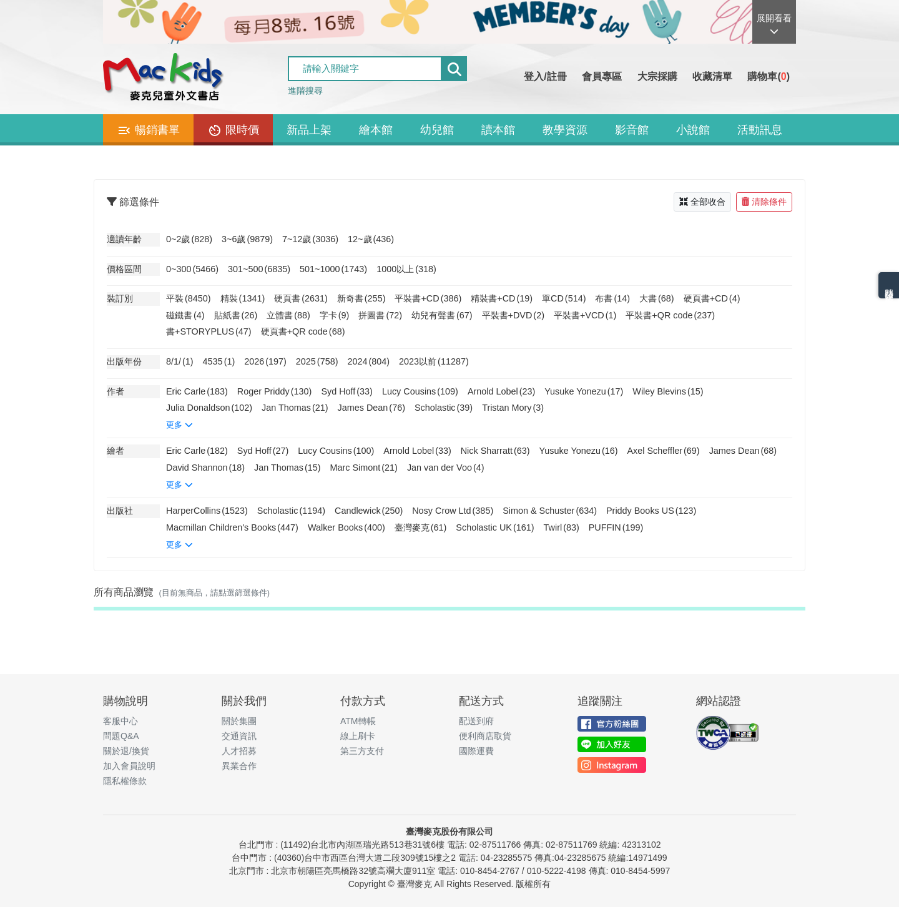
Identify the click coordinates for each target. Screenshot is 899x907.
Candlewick (369, 511)
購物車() (768, 76)
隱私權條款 (125, 781)
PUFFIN (616, 527)
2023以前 (434, 361)
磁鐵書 (185, 315)
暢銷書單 (148, 130)
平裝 (188, 298)
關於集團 (239, 721)
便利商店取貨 (485, 736)
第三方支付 (362, 751)
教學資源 (565, 130)
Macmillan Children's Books (232, 527)
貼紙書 (236, 315)
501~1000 (333, 269)
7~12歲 (310, 239)
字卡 (335, 315)
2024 (368, 361)
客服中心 (120, 721)
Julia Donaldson (209, 408)
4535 (219, 361)
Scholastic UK (495, 527)
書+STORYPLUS (209, 331)
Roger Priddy (274, 391)
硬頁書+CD (712, 298)
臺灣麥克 (421, 527)
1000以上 (406, 269)
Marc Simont (364, 468)
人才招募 (239, 751)
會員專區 (602, 76)
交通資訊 (239, 736)
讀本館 (498, 130)
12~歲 (371, 239)
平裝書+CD (428, 298)
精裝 (242, 298)
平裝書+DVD (513, 315)
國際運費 (476, 751)
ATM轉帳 (358, 721)
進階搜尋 (305, 91)
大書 (656, 298)
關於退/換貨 (126, 751)
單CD (564, 298)
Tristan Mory (513, 408)
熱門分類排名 (889, 285)
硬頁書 (301, 298)
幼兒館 (437, 130)
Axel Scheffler (663, 451)
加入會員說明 (129, 766)
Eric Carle (197, 391)
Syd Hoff (347, 391)
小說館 (693, 130)
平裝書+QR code (670, 315)
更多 (179, 424)
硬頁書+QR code (303, 331)
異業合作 (239, 766)
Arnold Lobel (501, 391)
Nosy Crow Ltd (452, 511)
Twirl (561, 527)
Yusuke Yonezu (583, 391)
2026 (265, 361)
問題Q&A (121, 736)
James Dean (371, 408)
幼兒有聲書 (442, 315)
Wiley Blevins (667, 391)
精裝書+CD (502, 298)
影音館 (632, 130)
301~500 (259, 269)
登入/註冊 (545, 76)
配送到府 (476, 721)
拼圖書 (380, 315)
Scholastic (444, 408)
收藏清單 (712, 76)
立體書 (288, 315)
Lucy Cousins (420, 391)
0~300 (192, 269)
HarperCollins (207, 511)
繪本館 (376, 130)
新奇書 (361, 298)
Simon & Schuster (550, 511)
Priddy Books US (651, 511)
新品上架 (309, 130)
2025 (317, 361)
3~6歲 (247, 239)
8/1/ (180, 361)
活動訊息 (759, 130)
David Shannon (205, 468)
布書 (612, 298)
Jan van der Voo (445, 468)
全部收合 (702, 202)
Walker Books (346, 527)
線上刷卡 (357, 736)
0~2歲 (189, 239)
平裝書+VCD (585, 315)
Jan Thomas (295, 408)
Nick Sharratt (495, 451)
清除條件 (764, 202)
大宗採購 (657, 76)
